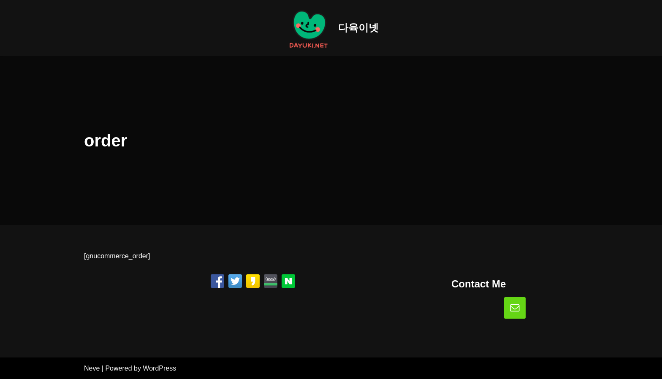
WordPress (159, 368)
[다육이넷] (331, 28)
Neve (92, 368)
